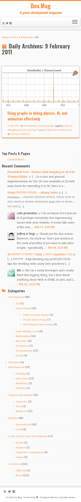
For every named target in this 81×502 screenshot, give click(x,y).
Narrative (21, 341)
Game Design (23, 308)
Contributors (15, 159)
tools (69, 130)
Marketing (22, 383)
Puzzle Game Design (34, 319)
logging (41, 130)
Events (19, 442)
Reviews (13, 418)
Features (21, 447)
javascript (25, 130)
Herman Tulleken (20, 134)
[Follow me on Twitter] (7, 23)
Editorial (21, 470)
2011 (15, 37)
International (23, 424)
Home (5, 37)
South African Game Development (27, 436)
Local (19, 429)
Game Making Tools (27, 331)
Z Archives (14, 464)
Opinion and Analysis (20, 395)
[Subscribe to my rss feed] (4, 23)
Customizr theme (66, 497)
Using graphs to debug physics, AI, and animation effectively (37, 116)
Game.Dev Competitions (29, 452)
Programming (46, 126)
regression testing (55, 130)
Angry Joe (21, 401)
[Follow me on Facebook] (11, 23)
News (19, 475)
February (27, 37)
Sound (19, 355)
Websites (21, 388)
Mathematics (23, 336)
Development (30, 126)
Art (18, 303)
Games (19, 457)
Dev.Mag (41, 6)
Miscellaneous (16, 367)
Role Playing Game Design (38, 324)
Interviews (22, 378)
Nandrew (21, 411)
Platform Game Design (36, 314)
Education (14, 362)
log (34, 130)
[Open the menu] (75, 22)
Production (22, 345)
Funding (21, 373)
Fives (19, 406)
